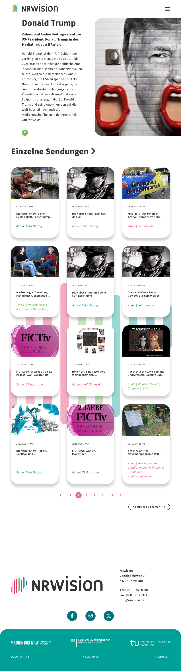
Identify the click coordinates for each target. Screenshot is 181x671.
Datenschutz (20, 656)
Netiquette (91, 656)
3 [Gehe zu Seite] (86, 495)
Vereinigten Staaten (36, 59)
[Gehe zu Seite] (61, 495)
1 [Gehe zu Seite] (70, 495)
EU (60, 99)
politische (66, 64)
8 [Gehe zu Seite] (112, 495)
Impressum (162, 656)
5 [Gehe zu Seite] (102, 495)
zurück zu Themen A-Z (149, 507)
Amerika (31, 69)
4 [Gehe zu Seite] (94, 495)
